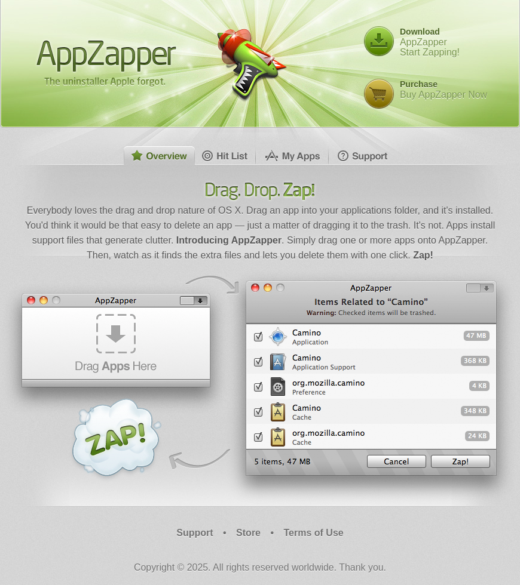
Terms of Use (314, 533)
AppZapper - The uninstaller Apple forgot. (106, 63)
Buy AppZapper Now (443, 89)
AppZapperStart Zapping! (430, 42)
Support (362, 155)
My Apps (292, 155)
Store (248, 533)
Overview (159, 155)
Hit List (225, 155)
